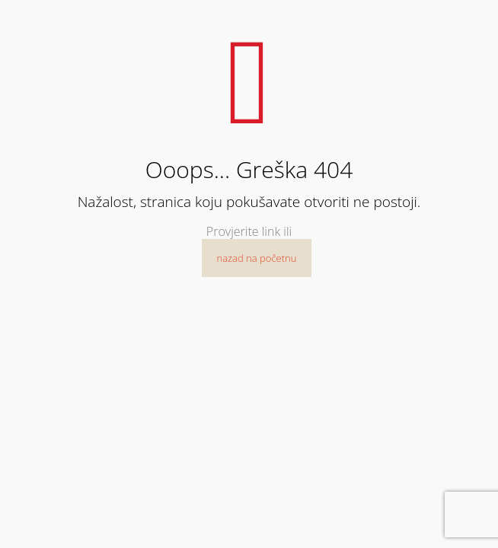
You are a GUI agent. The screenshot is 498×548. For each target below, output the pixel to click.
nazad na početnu (257, 258)
